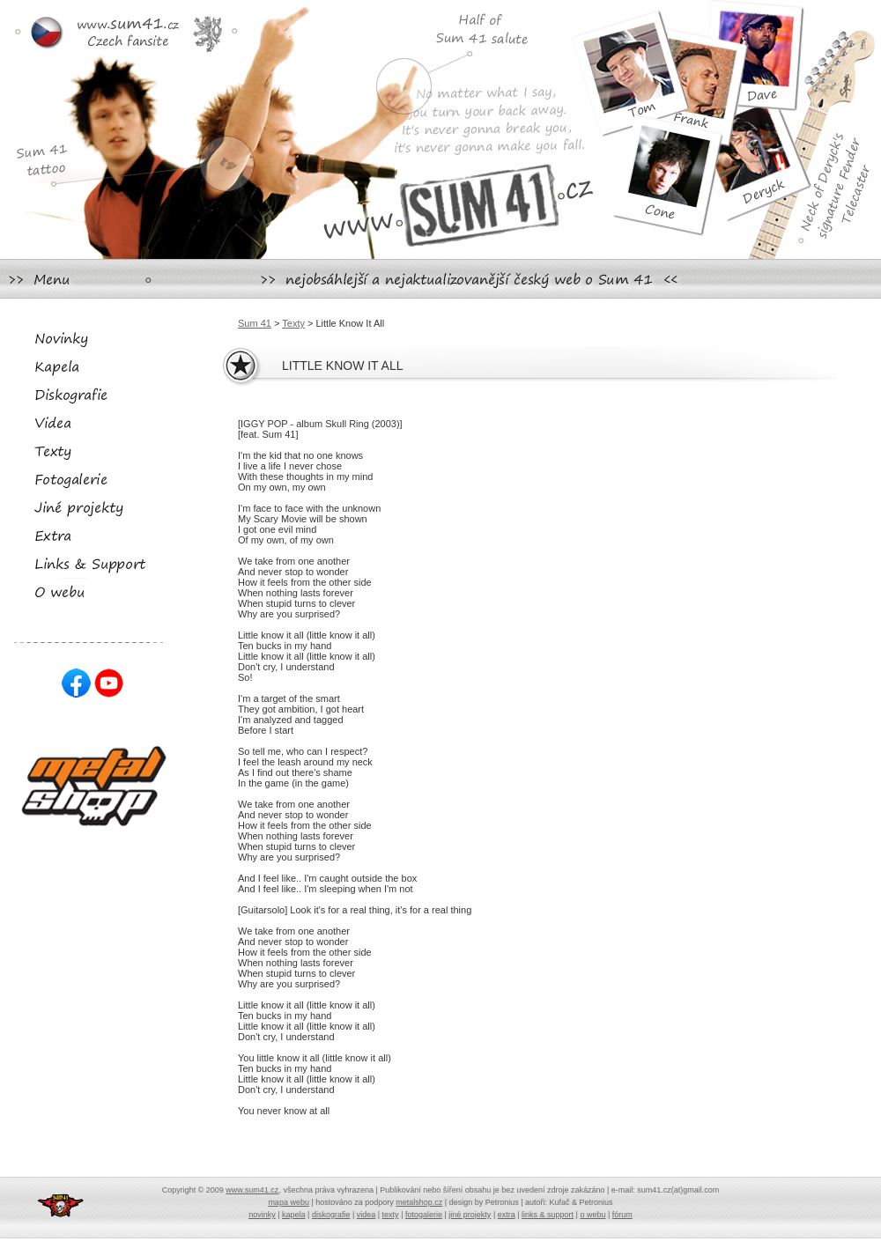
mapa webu (288, 1202)
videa (366, 1214)
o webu (592, 1214)
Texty (293, 323)
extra (506, 1214)
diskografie (331, 1214)
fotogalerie (423, 1214)
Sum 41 (254, 323)
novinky (262, 1214)
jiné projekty (469, 1214)
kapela (294, 1214)
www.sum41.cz (252, 1190)
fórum (622, 1214)
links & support (548, 1214)
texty (390, 1214)
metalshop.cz (419, 1202)
